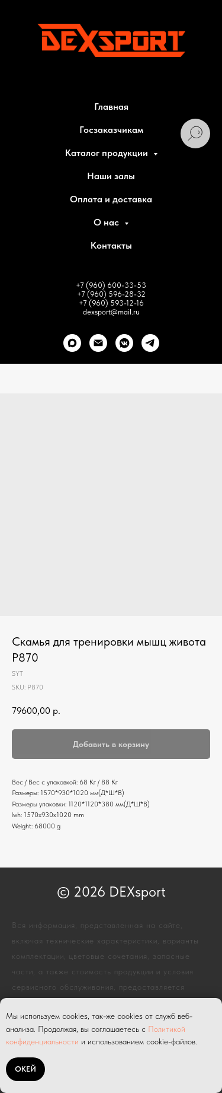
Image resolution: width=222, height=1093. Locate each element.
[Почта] (98, 343)
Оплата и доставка (111, 199)
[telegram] (150, 343)
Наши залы (111, 176)
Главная (111, 106)
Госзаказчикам (111, 129)
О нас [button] (107, 222)
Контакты (111, 245)
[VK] (124, 343)
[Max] (72, 343)
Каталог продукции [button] (107, 152)
